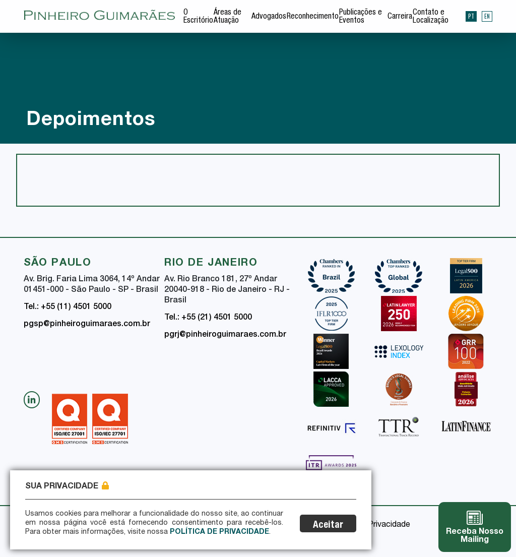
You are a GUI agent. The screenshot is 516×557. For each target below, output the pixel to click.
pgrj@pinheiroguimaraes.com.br (225, 335)
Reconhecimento (313, 17)
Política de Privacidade (219, 532)
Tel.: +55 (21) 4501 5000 (208, 318)
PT (471, 16)
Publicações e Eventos (360, 17)
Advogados (268, 17)
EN (487, 16)
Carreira (400, 17)
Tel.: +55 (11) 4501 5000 (67, 307)
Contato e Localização (430, 17)
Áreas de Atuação (227, 17)
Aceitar (328, 525)
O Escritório (198, 17)
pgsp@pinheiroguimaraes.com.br (87, 325)
